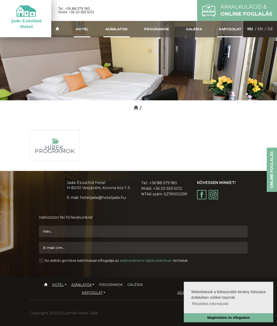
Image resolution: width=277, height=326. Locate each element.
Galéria (194, 29)
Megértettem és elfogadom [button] (228, 317)
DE (270, 29)
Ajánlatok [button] (116, 29)
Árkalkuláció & (246, 10)
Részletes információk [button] (210, 304)
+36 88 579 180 (77, 9)
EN (260, 29)
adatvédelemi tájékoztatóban (146, 260)
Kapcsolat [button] (230, 29)
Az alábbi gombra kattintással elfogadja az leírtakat (116, 260)
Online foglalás (272, 169)
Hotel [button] (82, 29)
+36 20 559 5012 (81, 12)
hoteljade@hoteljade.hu (103, 197)
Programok (156, 29)
